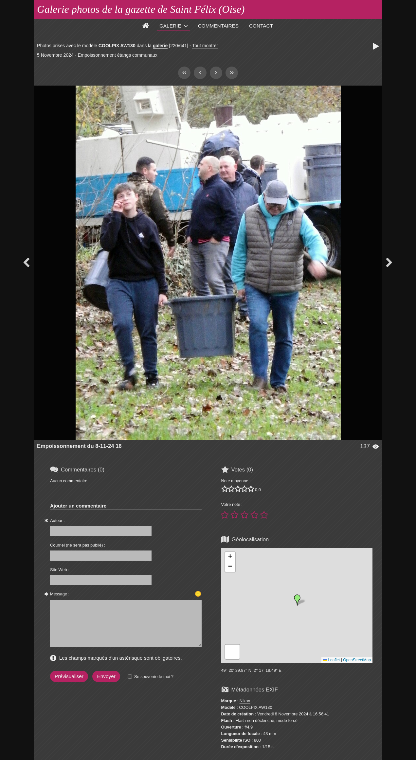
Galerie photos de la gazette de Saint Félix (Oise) (141, 9)
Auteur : (57, 520)
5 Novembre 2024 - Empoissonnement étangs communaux (97, 55)
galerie (160, 45)
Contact (261, 26)
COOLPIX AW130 (255, 707)
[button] (297, 600)
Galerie (170, 26)
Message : (59, 593)
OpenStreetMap (357, 660)
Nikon (245, 700)
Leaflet (331, 660)
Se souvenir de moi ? (153, 676)
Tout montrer (205, 45)
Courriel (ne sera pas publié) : (77, 545)
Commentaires (218, 26)
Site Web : (59, 569)
